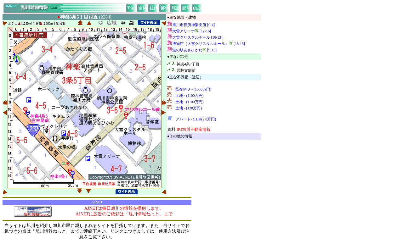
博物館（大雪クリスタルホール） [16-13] (208, 44)
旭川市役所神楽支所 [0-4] (193, 25)
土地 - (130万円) (188, 108)
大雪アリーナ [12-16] (191, 31)
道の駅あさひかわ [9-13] (194, 50)
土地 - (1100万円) (189, 95)
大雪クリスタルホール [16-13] (197, 37)
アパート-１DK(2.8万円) (196, 119)
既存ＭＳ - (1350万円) (193, 89)
